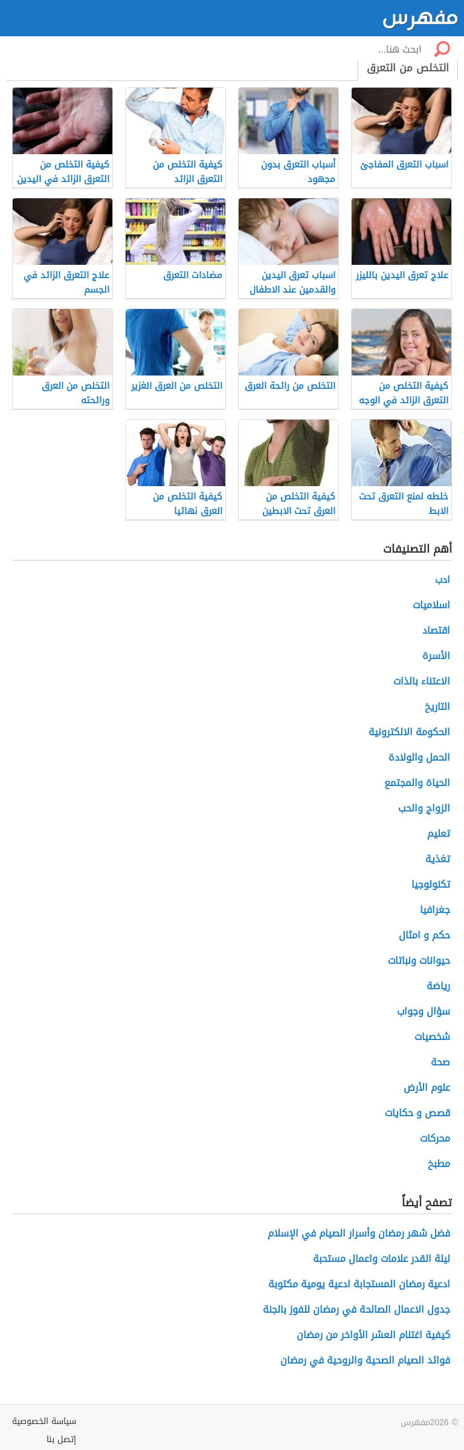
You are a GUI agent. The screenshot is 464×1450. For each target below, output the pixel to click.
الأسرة (436, 655)
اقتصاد (436, 630)
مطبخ (439, 1163)
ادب (442, 579)
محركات (435, 1138)
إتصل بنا (61, 1439)
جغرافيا (435, 909)
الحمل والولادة (419, 757)
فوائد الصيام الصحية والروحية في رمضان (365, 1360)
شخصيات (432, 1036)
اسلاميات (431, 605)
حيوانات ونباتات (419, 960)
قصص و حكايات (417, 1113)
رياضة (438, 986)
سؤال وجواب (423, 1011)
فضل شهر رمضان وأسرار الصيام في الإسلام (359, 1233)
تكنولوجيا (430, 884)
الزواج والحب (424, 808)
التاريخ (437, 706)
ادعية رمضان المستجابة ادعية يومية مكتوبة (359, 1284)
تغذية (437, 859)
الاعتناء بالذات (421, 681)
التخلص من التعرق (408, 67)
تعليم (438, 833)
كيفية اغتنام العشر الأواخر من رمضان (373, 1334)
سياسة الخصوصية (44, 1421)
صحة (440, 1062)
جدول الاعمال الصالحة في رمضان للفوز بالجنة (356, 1309)
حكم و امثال (424, 935)
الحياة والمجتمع (417, 782)
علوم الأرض (427, 1087)
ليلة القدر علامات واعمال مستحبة (381, 1258)
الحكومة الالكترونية (409, 732)
